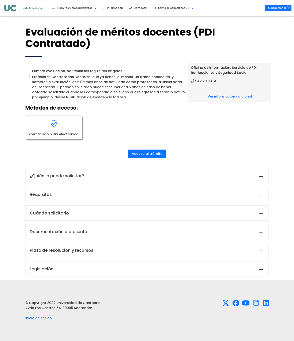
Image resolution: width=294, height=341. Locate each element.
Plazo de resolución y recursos (61, 250)
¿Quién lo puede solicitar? (57, 176)
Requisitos (41, 194)
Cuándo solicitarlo (49, 213)
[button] (74, 8)
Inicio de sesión (38, 318)
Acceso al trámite (147, 153)
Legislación (41, 269)
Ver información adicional (230, 96)
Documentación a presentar (59, 232)
